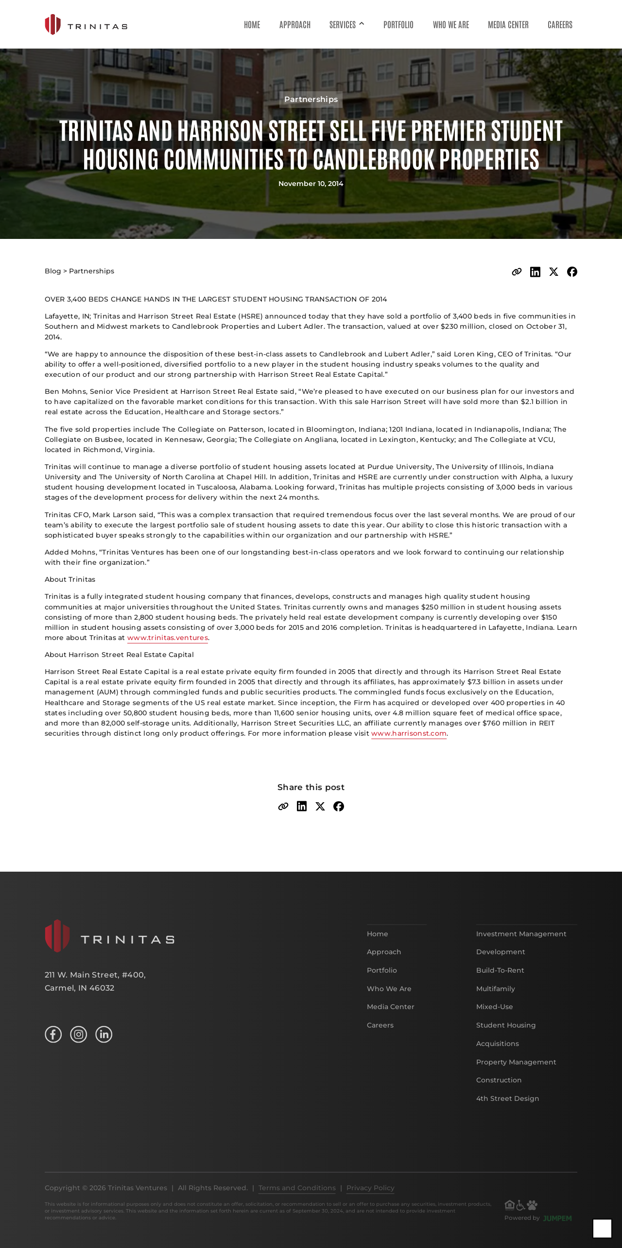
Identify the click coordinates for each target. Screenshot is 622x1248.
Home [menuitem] (252, 23)
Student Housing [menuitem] (506, 1036)
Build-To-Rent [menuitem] (500, 981)
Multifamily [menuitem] (495, 999)
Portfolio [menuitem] (398, 23)
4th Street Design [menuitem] (507, 1109)
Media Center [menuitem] (508, 23)
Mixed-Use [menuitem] (494, 1017)
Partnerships (91, 271)
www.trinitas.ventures (167, 637)
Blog (53, 271)
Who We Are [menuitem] (451, 23)
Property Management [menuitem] (516, 1072)
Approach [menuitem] (295, 23)
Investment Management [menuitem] (521, 944)
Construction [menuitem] (499, 1091)
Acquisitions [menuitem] (497, 1054)
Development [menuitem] (500, 963)
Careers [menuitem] (560, 23)
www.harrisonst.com (409, 733)
